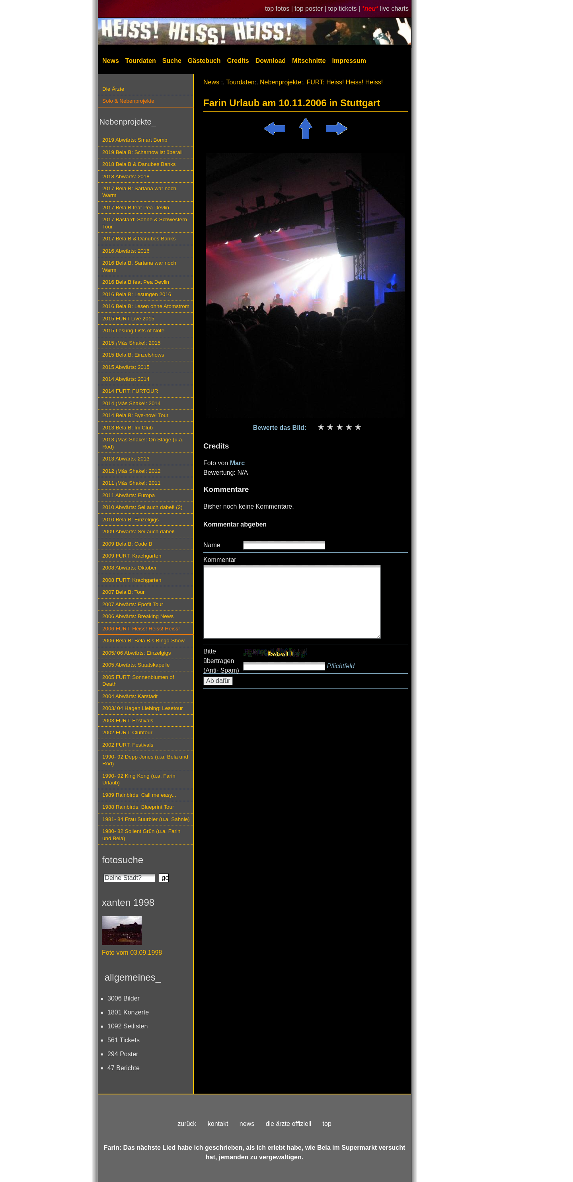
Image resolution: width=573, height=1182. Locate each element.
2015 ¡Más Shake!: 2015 (131, 343)
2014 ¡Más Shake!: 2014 (131, 403)
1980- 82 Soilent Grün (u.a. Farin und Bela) (141, 834)
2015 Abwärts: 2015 (126, 367)
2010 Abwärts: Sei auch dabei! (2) (142, 507)
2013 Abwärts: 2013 (126, 459)
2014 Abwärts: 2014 (126, 379)
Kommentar (219, 559)
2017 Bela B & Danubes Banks (139, 239)
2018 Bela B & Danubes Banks (139, 164)
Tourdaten (140, 60)
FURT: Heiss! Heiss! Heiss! (344, 82)
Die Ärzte (113, 89)
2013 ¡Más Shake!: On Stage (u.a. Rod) (142, 443)
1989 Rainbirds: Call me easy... (139, 795)
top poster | (311, 8)
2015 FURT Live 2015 (128, 319)
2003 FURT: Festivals (127, 721)
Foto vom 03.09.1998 (132, 952)
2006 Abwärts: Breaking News (137, 616)
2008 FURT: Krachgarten (131, 580)
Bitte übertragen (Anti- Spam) (221, 661)
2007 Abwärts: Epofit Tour (132, 604)
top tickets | (345, 8)
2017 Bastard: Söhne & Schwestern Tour (144, 223)
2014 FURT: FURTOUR (130, 391)
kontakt (218, 1123)
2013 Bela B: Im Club (127, 428)
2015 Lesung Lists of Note (133, 331)
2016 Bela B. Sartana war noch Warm (139, 266)
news (247, 1123)
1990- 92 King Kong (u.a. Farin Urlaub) (138, 779)
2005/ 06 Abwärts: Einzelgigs (136, 653)
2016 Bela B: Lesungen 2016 (136, 294)
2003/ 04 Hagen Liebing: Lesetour (142, 708)
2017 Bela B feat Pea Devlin (135, 208)
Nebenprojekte (280, 82)
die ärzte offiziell (288, 1123)
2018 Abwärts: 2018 (126, 176)
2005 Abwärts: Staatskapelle (136, 665)
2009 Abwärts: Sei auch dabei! (138, 531)
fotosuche (122, 859)
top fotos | (279, 8)
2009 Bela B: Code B (127, 544)
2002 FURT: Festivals (127, 745)
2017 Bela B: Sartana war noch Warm (139, 191)
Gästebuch (204, 60)
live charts (394, 8)
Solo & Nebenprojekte (128, 101)
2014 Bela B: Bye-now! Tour (135, 415)
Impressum (349, 60)
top (327, 1123)
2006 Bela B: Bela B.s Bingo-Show (143, 641)
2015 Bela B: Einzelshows (133, 355)
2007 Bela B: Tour (123, 592)
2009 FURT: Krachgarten (131, 556)
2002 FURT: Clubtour (127, 732)
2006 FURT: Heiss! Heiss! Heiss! (141, 629)
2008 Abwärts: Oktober (129, 568)
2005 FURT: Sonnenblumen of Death (138, 680)
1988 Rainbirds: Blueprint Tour (138, 807)
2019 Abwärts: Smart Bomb (135, 140)
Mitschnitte (308, 60)
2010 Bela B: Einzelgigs (130, 520)
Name (211, 545)
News (110, 60)
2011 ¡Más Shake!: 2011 (131, 483)
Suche (171, 60)
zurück (186, 1123)
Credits (238, 60)
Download (270, 60)
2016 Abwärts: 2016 (126, 251)
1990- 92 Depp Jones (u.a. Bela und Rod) (145, 760)
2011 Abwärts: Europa (128, 495)
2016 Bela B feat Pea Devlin (135, 282)
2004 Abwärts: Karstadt (130, 696)
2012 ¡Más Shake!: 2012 (131, 471)
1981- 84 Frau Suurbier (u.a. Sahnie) (146, 819)
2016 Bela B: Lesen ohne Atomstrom (145, 306)
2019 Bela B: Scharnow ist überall (142, 152)
